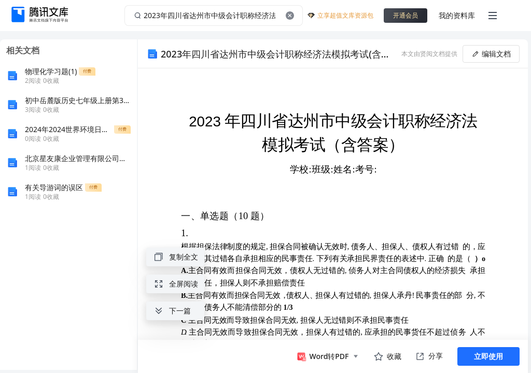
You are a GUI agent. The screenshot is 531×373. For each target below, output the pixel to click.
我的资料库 (457, 15)
